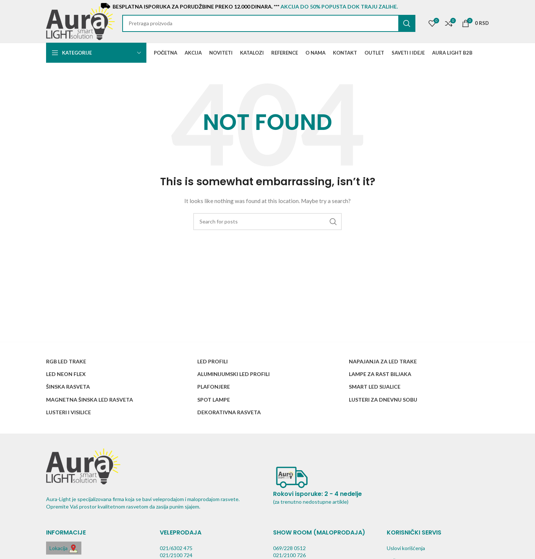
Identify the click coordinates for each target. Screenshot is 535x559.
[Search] (268, 23)
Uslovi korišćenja (406, 548)
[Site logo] (80, 22)
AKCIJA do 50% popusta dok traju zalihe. (339, 6)
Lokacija (63, 549)
